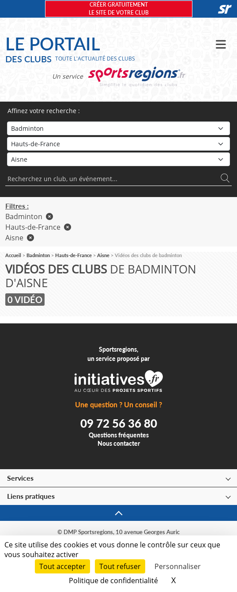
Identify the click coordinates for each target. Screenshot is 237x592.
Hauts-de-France (38, 227)
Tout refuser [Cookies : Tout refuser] (120, 566)
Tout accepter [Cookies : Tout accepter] (62, 566)
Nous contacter (119, 443)
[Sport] (118, 128)
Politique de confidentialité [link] (113, 580)
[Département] (118, 159)
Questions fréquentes (119, 435)
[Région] (118, 144)
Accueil (13, 255)
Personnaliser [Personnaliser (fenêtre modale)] (177, 566)
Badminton (29, 216)
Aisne (19, 238)
